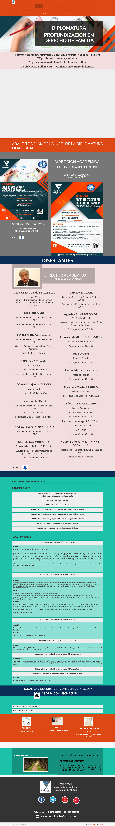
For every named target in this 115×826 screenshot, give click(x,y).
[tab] (57, 495)
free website (94, 824)
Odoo (101, 824)
